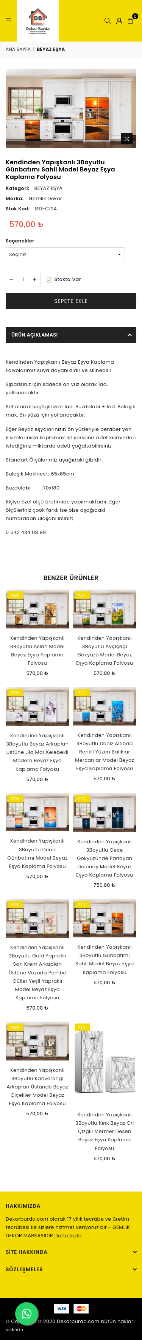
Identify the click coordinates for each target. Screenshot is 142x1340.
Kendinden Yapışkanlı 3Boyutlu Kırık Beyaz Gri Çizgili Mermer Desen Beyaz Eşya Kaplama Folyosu (104, 1131)
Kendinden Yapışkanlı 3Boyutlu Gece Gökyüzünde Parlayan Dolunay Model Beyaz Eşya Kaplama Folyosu (104, 858)
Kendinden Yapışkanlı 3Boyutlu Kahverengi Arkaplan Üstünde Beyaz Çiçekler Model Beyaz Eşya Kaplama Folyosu (37, 1087)
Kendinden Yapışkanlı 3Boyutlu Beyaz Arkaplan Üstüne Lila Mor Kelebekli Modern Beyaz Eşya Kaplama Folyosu (37, 752)
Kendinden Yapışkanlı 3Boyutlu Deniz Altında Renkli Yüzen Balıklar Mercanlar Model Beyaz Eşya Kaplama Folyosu (104, 752)
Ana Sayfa (18, 49)
